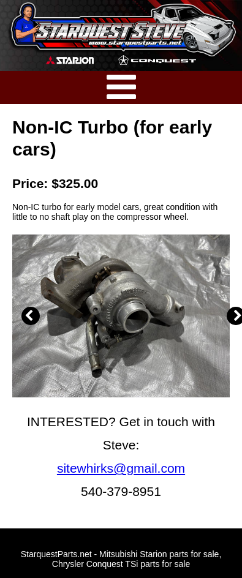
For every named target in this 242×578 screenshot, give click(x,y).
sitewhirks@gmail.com (121, 468)
